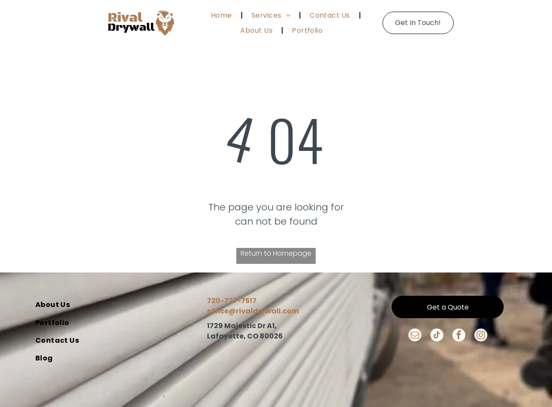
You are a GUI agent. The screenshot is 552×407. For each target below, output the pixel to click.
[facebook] (458, 336)
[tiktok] (436, 336)
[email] (414, 336)
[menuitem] (222, 14)
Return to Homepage (276, 253)
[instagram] (480, 336)
